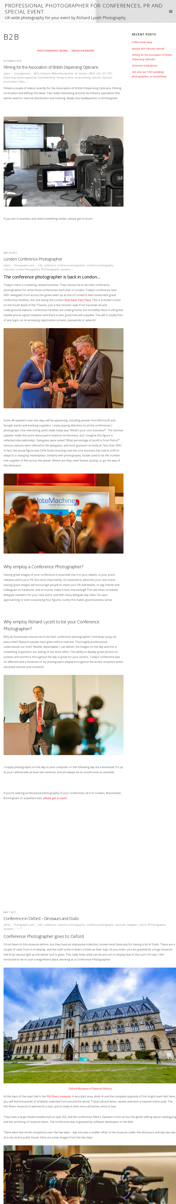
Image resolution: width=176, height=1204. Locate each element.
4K (77, 73)
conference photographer (72, 298)
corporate (9, 302)
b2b (100, 73)
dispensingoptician (27, 77)
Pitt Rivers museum (59, 897)
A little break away (142, 42)
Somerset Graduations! (145, 65)
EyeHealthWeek (48, 77)
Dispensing (10, 77)
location (71, 77)
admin (7, 73)
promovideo (10, 81)
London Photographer (28, 302)
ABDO (93, 73)
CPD (111, 73)
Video (22, 81)
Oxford (145, 725)
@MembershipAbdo (63, 73)
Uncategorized (83, 50)
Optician (98, 77)
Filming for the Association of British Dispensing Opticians (48, 66)
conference (50, 298)
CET (105, 73)
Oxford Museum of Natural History (90, 889)
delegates (134, 725)
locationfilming (84, 77)
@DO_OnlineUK (42, 73)
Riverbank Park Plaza (78, 333)
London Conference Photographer (30, 292)
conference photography (101, 298)
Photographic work (52, 50)
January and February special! (148, 48)
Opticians (109, 77)
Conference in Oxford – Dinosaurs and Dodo (38, 719)
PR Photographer (51, 302)
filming (61, 77)
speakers (66, 302)
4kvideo (84, 73)
